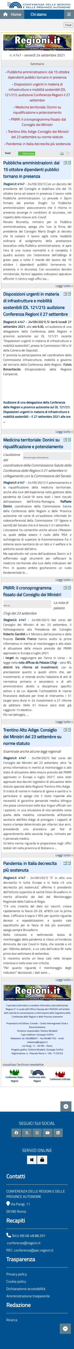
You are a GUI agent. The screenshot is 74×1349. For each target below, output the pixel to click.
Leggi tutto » (64, 285)
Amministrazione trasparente (28, 1296)
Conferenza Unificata (60, 1079)
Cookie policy (16, 1281)
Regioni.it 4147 (14, 184)
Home (12, 14)
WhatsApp (28, 153)
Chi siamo (39, 14)
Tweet (8, 153)
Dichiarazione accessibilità (25, 1288)
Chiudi (68, 25)
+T (64, 162)
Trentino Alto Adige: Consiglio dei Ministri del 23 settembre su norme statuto (38, 134)
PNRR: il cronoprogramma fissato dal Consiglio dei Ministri (38, 122)
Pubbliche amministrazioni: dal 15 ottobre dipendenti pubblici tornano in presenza (38, 74)
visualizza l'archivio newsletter (23, 1064)
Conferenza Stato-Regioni (14, 1079)
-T (68, 162)
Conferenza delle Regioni (37, 1079)
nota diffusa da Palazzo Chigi (37, 662)
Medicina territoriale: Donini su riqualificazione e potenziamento (37, 109)
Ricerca (11, 1320)
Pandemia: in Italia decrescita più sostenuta (38, 143)
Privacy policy (16, 1274)
